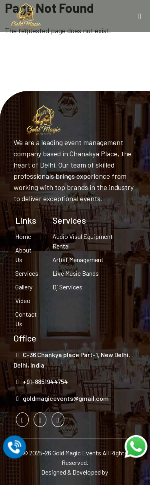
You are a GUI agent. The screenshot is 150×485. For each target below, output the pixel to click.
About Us (23, 254)
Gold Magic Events (76, 453)
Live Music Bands (75, 273)
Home (23, 236)
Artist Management (78, 259)
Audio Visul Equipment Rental (82, 241)
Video (22, 300)
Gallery (23, 287)
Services (26, 273)
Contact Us (26, 318)
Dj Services (67, 287)
